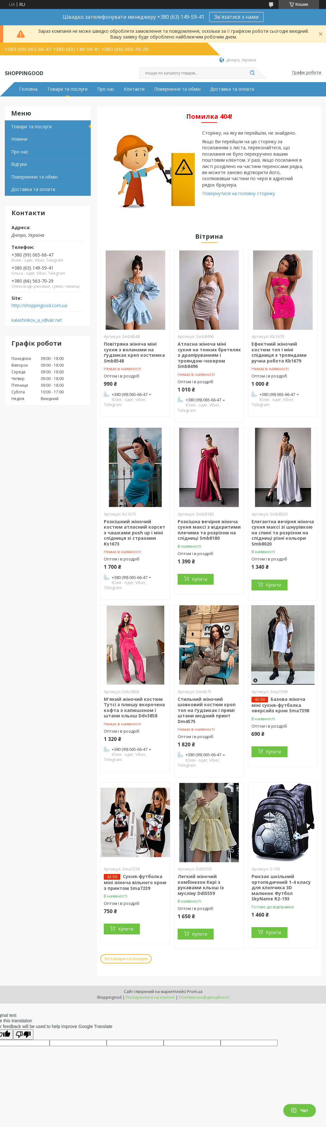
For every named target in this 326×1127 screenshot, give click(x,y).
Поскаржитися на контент (150, 997)
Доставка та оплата (232, 89)
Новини (19, 139)
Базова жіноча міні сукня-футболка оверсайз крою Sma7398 (280, 705)
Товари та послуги (67, 89)
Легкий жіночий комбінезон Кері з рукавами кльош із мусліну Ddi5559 (201, 884)
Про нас (105, 89)
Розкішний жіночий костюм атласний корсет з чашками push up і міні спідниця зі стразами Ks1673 (134, 532)
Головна (28, 89)
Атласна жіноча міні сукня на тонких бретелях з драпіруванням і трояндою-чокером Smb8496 (209, 355)
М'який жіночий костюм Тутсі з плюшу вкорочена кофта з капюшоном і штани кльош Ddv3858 (134, 707)
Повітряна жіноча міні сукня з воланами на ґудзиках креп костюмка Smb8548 (134, 352)
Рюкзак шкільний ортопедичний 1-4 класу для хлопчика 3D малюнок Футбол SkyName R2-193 (281, 887)
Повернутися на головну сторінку (238, 193)
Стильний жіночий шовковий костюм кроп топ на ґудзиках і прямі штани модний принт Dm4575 (207, 710)
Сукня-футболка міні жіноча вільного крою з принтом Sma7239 (135, 882)
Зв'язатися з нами (236, 16)
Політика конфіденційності (204, 997)
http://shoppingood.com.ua (39, 305)
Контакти (134, 89)
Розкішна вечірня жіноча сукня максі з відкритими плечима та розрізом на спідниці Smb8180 (209, 529)
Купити (199, 579)
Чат (299, 1110)
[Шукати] (252, 73)
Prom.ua (194, 991)
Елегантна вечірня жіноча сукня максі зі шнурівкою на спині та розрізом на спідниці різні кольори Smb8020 (283, 532)
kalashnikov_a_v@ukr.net (36, 320)
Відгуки (19, 164)
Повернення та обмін (177, 89)
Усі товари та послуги (126, 958)
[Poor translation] (23, 1034)
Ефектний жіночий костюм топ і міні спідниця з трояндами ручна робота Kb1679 (279, 352)
